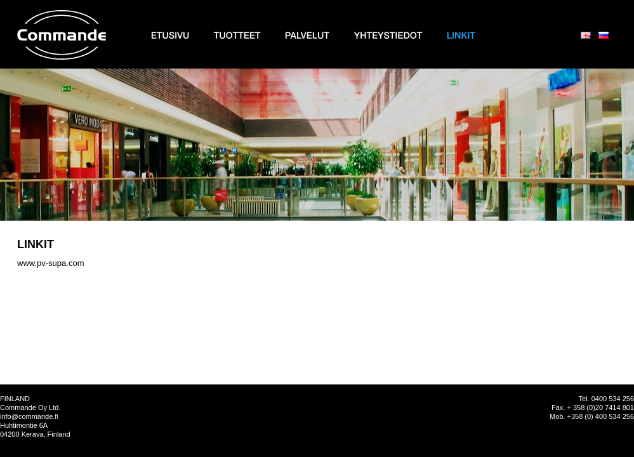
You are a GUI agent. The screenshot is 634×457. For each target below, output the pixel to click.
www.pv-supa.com (50, 263)
